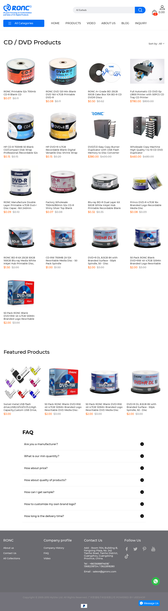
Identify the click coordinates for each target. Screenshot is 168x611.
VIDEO (91, 23)
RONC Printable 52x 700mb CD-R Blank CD (20, 93)
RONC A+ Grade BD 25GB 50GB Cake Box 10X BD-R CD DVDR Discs (105, 94)
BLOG (125, 23)
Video (47, 558)
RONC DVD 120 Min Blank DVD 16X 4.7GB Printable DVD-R (61, 94)
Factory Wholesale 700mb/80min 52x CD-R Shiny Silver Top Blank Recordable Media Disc (60, 205)
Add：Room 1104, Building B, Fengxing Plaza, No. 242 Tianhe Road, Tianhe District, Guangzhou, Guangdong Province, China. (101, 553)
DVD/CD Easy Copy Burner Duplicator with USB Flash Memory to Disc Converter (104, 149)
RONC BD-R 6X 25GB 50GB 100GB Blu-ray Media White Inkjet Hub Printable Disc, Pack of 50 (20, 260)
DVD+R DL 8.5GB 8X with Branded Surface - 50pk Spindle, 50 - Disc (103, 260)
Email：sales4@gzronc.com (100, 571)
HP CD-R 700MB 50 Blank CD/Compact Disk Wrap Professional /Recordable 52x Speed (21, 149)
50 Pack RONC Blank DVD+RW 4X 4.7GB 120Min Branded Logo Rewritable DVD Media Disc (145, 260)
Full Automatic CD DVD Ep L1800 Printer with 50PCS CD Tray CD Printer (147, 94)
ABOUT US (108, 23)
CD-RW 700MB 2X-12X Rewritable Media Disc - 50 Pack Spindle (61, 260)
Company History (54, 547)
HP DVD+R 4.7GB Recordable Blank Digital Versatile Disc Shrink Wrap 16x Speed (61, 149)
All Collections (11, 558)
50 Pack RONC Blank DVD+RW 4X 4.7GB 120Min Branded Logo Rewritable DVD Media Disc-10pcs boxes (21, 315)
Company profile (58, 540)
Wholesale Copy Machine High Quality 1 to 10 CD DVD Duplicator (146, 149)
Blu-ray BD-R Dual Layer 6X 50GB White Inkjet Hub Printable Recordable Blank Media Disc (104, 205)
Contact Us (9, 553)
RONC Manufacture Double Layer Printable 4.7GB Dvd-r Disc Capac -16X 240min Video (20, 205)
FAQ (46, 553)
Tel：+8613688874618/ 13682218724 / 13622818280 (99, 565)
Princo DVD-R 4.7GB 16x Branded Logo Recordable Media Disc (145, 205)
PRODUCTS (73, 23)
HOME (55, 23)
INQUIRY (141, 23)
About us (8, 547)
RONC (8, 540)
